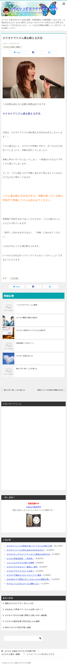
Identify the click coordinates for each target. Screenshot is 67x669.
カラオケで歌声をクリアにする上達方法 (30, 330)
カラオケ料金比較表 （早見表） (20, 558)
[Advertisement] (33, 447)
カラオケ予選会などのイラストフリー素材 (24, 575)
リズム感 (14, 278)
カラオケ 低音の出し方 (24, 356)
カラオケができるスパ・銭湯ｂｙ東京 (22, 567)
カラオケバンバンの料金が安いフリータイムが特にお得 (29, 546)
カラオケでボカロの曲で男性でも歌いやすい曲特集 (26, 615)
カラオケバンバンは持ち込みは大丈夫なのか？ (26, 550)
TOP (20, 651)
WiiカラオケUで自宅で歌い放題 (18, 627)
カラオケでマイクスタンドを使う (20, 571)
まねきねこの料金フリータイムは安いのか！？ (24, 609)
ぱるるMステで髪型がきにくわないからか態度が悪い (28, 579)
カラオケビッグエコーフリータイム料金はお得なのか (28, 554)
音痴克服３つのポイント (25, 343)
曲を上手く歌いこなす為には (26, 368)
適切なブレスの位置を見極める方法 (50, 390)
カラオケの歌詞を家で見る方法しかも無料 (22, 621)
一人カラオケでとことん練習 (26, 305)
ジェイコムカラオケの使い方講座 (20, 563)
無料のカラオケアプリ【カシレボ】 (19, 603)
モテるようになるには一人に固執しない (23, 584)
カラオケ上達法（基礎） (12, 47)
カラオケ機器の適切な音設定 (26, 318)
